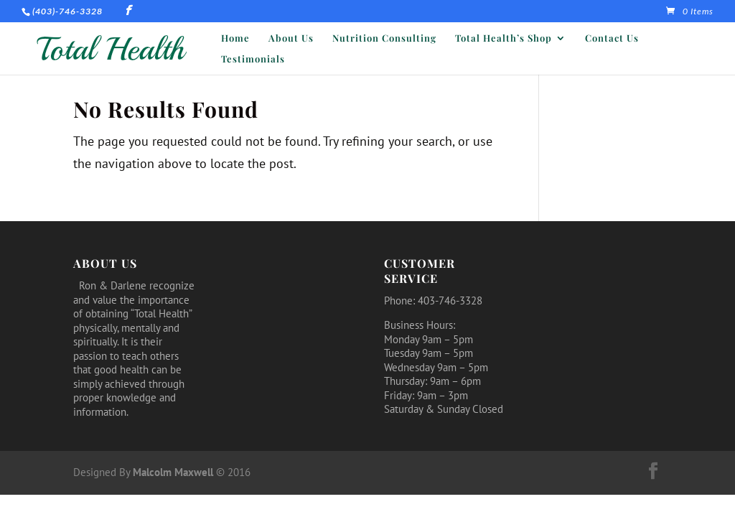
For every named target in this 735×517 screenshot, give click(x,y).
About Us (291, 38)
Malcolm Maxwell (173, 472)
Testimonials (253, 59)
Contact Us (612, 38)
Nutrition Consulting (384, 38)
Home (235, 38)
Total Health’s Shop (503, 38)
